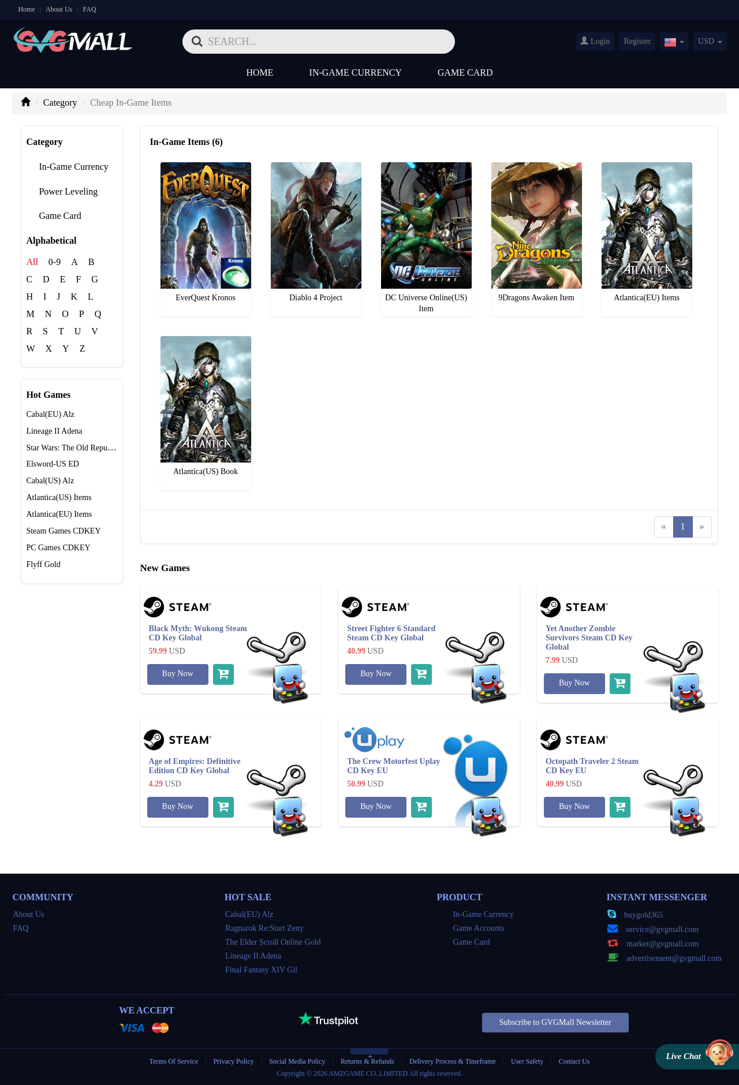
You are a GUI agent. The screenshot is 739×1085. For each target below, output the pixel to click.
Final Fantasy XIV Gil (261, 969)
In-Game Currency (355, 72)
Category (60, 102)
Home (26, 9)
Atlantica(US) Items (58, 497)
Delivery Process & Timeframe (452, 1061)
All (32, 262)
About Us (59, 9)
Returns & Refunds (367, 1061)
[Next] (702, 527)
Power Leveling (62, 191)
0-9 (54, 262)
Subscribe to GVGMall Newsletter (555, 1022)
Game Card (465, 72)
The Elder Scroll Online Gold (273, 942)
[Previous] (664, 527)
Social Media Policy (297, 1061)
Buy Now (177, 673)
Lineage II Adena (54, 431)
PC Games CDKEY (58, 547)
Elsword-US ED (52, 464)
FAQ (89, 9)
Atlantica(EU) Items (59, 514)
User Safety (527, 1061)
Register (637, 41)
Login (595, 41)
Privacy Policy (234, 1061)
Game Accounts (470, 928)
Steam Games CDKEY (63, 531)
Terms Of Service (174, 1061)
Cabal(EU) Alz (50, 414)
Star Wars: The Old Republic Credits (85, 447)
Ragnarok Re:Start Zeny (264, 928)
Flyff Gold (43, 564)
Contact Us (574, 1061)
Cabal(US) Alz (50, 480)
